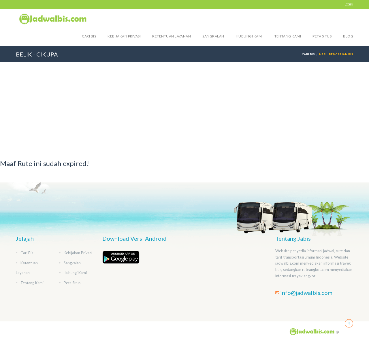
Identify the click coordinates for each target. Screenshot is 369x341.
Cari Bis (89, 36)
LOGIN (348, 4)
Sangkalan (213, 36)
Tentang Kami (287, 36)
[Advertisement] (184, 105)
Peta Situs (322, 36)
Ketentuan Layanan (171, 36)
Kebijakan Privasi (124, 36)
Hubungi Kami (249, 36)
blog (348, 36)
